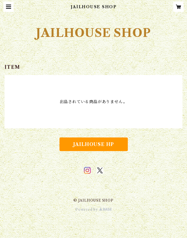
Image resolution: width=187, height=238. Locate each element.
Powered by (93, 209)
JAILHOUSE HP (93, 144)
